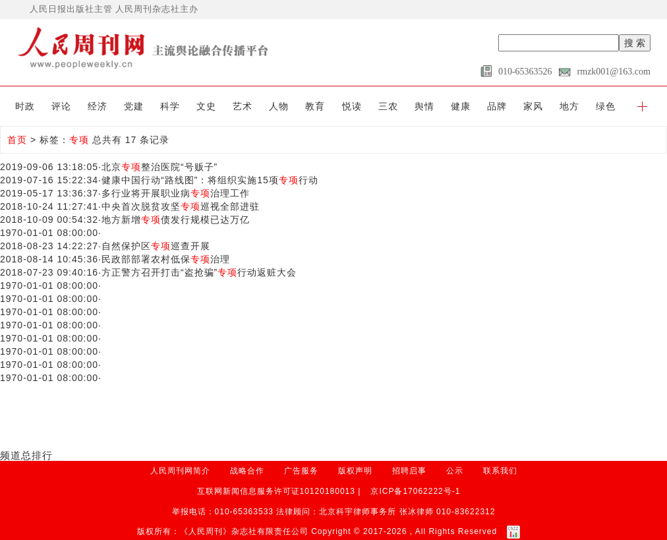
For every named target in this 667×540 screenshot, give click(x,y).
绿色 (606, 106)
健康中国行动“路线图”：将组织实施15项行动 (210, 180)
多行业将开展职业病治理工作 (176, 193)
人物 (279, 106)
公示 (454, 470)
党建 (134, 106)
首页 (17, 140)
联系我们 (500, 470)
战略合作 (247, 470)
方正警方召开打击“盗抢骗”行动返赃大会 (199, 272)
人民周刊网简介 (180, 470)
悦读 (352, 106)
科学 (170, 106)
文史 (206, 106)
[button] (642, 106)
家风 (533, 106)
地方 (569, 106)
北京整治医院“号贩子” (160, 167)
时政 (25, 106)
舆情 (424, 106)
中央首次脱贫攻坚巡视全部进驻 (181, 206)
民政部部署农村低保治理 (166, 259)
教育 (315, 106)
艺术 (242, 106)
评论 (61, 106)
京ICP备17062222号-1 (415, 490)
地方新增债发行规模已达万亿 (176, 219)
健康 (461, 106)
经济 (97, 106)
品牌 (497, 106)
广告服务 (301, 470)
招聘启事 (409, 470)
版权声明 (355, 470)
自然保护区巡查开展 (156, 246)
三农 (388, 106)
